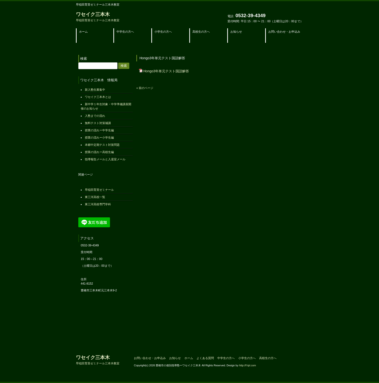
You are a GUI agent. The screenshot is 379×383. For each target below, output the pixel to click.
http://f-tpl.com (247, 365)
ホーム (188, 358)
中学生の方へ (226, 358)
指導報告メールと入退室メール (105, 159)
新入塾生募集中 (95, 89)
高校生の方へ (268, 358)
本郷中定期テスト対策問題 (102, 145)
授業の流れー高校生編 (99, 152)
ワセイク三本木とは (98, 97)
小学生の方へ (247, 358)
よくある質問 (205, 358)
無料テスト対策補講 (98, 123)
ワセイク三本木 (97, 17)
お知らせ (175, 358)
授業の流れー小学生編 (99, 137)
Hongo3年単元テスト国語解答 (166, 71)
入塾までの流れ (95, 116)
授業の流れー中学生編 (99, 130)
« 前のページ (144, 88)
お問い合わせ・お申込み (150, 358)
